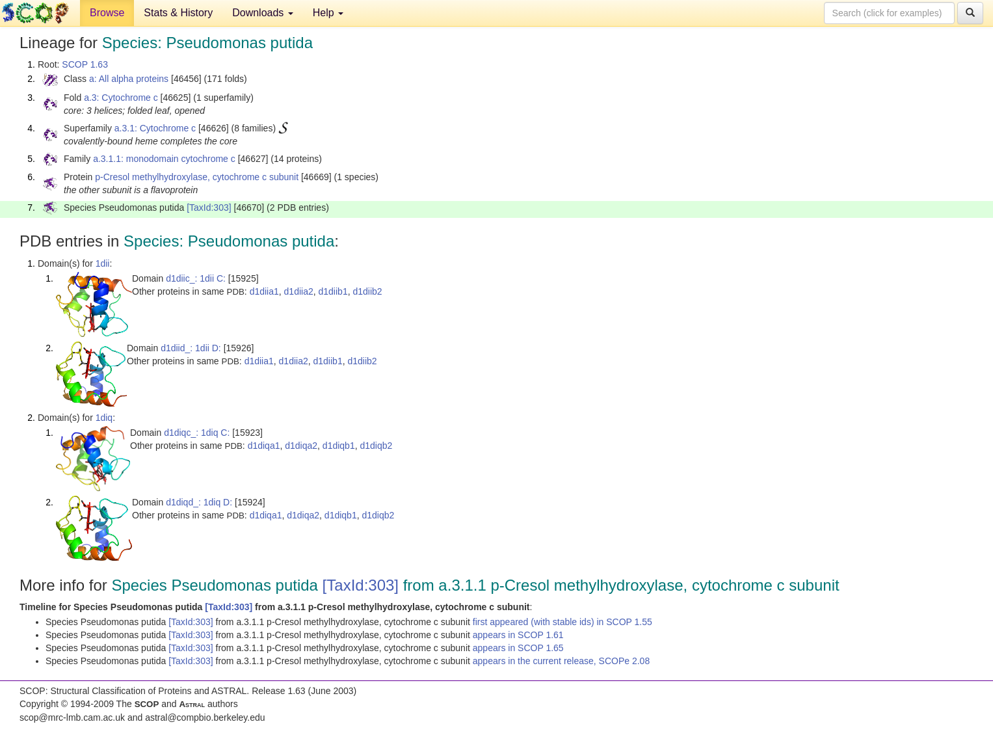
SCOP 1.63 (85, 64)
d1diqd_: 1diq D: (199, 502)
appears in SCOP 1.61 (518, 635)
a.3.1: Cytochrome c (155, 128)
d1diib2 (367, 291)
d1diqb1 (339, 445)
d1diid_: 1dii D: (191, 348)
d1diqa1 (264, 445)
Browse (107, 12)
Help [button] (328, 12)
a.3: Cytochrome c (121, 97)
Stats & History (178, 12)
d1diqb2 (376, 445)
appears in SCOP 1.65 (518, 648)
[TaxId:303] (209, 207)
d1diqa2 (301, 445)
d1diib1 (333, 291)
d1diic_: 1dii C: (196, 278)
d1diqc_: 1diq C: (197, 432)
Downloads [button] (262, 12)
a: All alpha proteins (128, 79)
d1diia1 (264, 291)
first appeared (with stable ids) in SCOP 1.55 (562, 622)
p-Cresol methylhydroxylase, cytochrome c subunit (196, 177)
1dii (103, 263)
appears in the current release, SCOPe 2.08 (561, 661)
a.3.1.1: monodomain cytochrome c (164, 159)
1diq (104, 417)
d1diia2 (298, 291)
